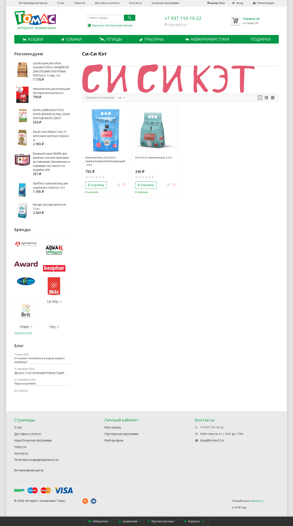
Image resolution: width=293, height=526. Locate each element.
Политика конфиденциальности (36, 460)
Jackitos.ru (257, 501)
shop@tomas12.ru (212, 440)
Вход (237, 3)
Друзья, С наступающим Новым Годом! (39, 372)
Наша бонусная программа (33, 440)
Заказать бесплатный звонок (112, 25)
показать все (23, 333)
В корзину (96, 185)
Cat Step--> (54, 301)
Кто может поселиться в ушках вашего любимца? (39, 360)
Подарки (261, 39)
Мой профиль (114, 440)
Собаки (71, 39)
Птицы (110, 39)
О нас (60, 3)
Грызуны (151, 39)
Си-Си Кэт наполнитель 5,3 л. (153, 157)
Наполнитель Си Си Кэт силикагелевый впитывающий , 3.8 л (105, 161)
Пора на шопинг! (25, 383)
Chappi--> (26, 326)
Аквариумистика (207, 39)
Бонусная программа (165, 3)
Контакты (135, 3)
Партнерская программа (121, 434)
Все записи (21, 390)
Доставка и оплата (107, 3)
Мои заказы (112, 427)
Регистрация (263, 3)
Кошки (33, 39)
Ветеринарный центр (33, 3)
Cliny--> (54, 326)
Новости (79, 3)
